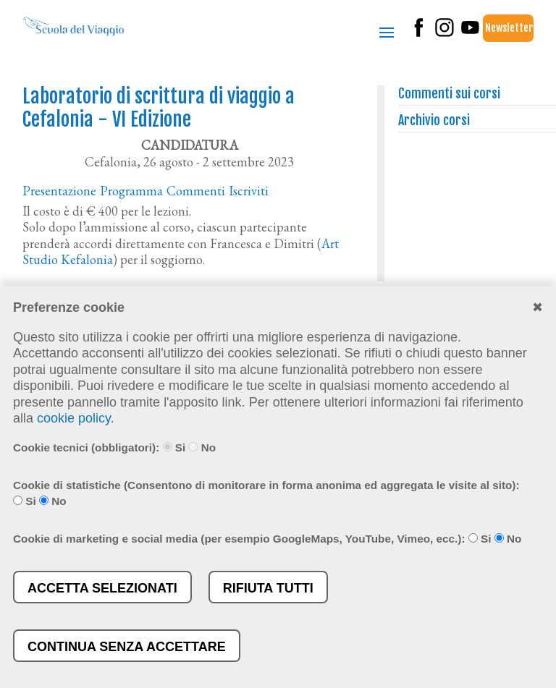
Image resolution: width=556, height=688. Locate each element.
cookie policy (74, 418)
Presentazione (59, 190)
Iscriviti (249, 190)
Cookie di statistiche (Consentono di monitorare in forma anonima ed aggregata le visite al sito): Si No (266, 493)
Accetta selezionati (102, 588)
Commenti (196, 190)
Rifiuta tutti (268, 588)
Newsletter (509, 28)
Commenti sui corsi (449, 93)
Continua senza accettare (127, 647)
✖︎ (537, 307)
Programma (131, 190)
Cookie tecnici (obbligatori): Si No (114, 447)
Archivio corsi (434, 120)
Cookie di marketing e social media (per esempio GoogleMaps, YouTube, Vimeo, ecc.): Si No (267, 538)
